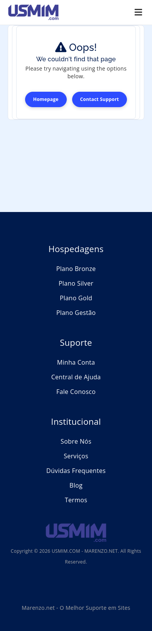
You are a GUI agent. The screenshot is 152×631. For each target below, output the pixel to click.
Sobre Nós (76, 441)
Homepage (46, 99)
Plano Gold (76, 298)
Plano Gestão (76, 312)
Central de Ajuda (76, 377)
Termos (76, 500)
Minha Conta (76, 362)
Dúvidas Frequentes (76, 470)
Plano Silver (76, 283)
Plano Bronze (76, 268)
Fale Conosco (76, 391)
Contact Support (99, 99)
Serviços (76, 456)
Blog (76, 485)
